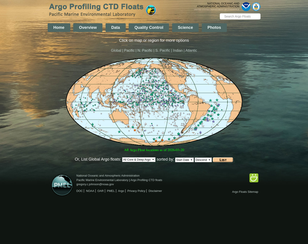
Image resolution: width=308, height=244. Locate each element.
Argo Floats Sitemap (245, 191)
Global (116, 50)
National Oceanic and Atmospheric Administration (108, 175)
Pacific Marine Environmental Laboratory (102, 180)
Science (185, 27)
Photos (214, 27)
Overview (88, 27)
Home (59, 27)
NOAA (90, 191)
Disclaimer (155, 191)
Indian (178, 50)
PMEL (111, 191)
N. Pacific (145, 50)
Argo (121, 191)
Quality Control (148, 27)
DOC (80, 191)
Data (115, 27)
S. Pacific (162, 50)
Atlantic (191, 50)
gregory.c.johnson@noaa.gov (95, 184)
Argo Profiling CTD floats (146, 180)
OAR (100, 191)
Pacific (129, 50)
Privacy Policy (136, 191)
